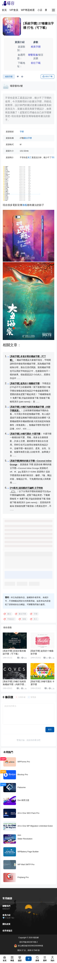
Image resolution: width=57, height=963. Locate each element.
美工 (30, 157)
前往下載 (36, 63)
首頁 (4, 10)
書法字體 (28, 138)
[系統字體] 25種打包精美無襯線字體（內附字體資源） (14, 684)
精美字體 (36, 46)
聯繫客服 (33, 55)
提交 (50, 729)
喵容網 (36, 938)
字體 (22, 131)
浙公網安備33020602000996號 (28, 945)
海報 (24, 205)
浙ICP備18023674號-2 (28, 942)
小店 (39, 10)
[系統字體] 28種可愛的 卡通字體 (25, 433)
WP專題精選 (28, 10)
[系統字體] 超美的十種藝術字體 (25, 383)
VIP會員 (13, 10)
